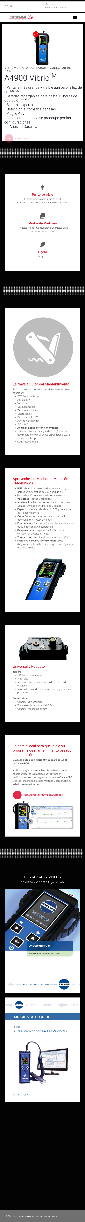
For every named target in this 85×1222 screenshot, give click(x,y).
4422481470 (52, 4)
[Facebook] (6, 5)
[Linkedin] (11, 5)
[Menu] (75, 17)
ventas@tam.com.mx (56, 7)
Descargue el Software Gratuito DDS (38, 795)
